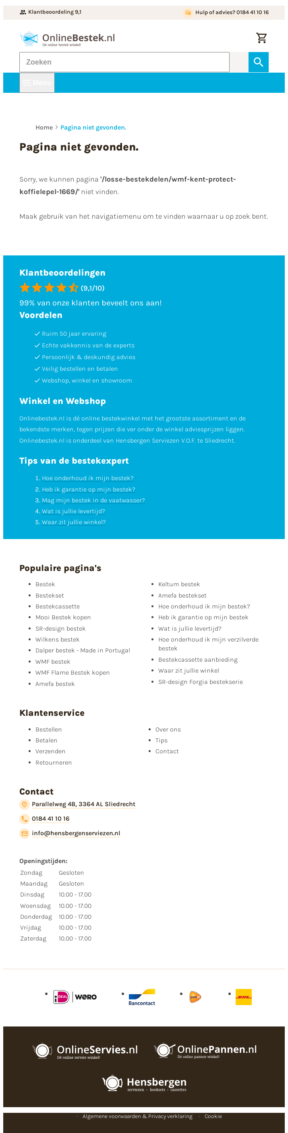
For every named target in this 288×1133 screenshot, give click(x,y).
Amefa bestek (55, 684)
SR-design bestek (60, 628)
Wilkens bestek (57, 639)
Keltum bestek (179, 584)
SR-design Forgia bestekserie (200, 682)
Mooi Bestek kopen (63, 617)
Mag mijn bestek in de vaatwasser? (93, 500)
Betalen (46, 740)
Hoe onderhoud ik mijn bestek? (88, 478)
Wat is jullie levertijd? (73, 511)
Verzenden (50, 751)
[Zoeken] (124, 62)
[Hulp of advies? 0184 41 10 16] (226, 13)
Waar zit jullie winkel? (74, 522)
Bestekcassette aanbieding (198, 659)
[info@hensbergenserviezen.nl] (69, 833)
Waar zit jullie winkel (188, 670)
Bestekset (49, 595)
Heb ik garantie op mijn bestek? (88, 489)
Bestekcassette (57, 606)
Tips (161, 740)
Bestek (45, 584)
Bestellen (48, 729)
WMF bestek (52, 661)
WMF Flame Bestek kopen (72, 672)
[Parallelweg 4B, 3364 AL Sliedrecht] (77, 804)
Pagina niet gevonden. (93, 127)
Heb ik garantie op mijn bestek (203, 617)
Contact (167, 751)
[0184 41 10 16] (44, 819)
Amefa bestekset (182, 595)
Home (44, 127)
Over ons (168, 729)
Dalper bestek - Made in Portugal (82, 650)
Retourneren (53, 762)
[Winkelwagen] (261, 38)
